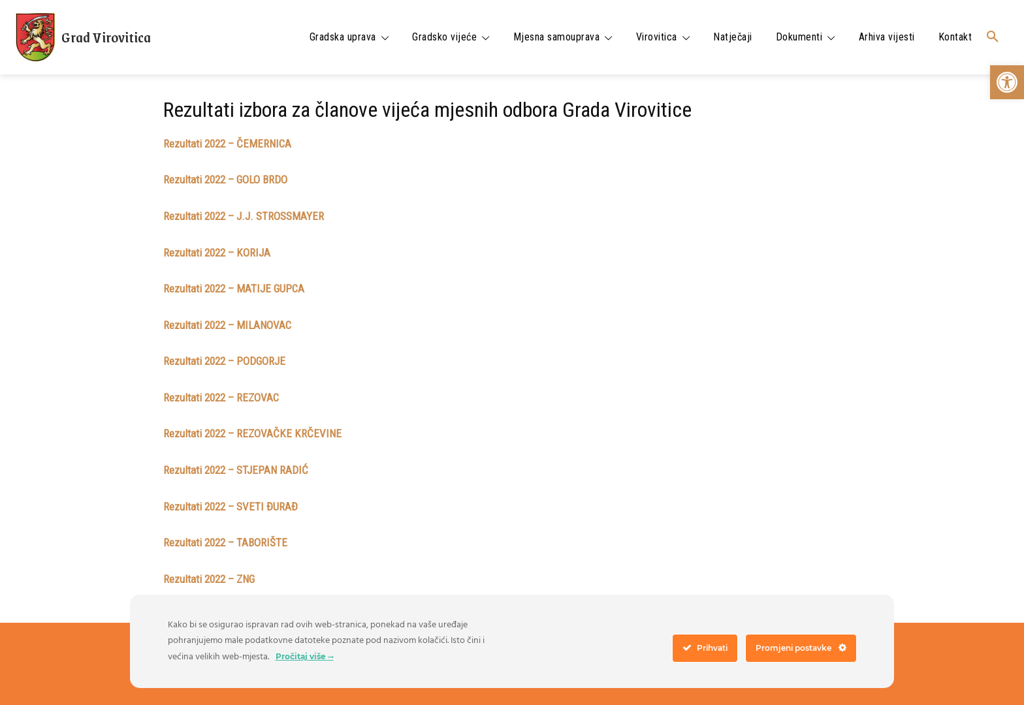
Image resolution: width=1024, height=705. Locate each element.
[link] (1007, 82)
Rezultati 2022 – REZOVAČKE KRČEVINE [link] (252, 433)
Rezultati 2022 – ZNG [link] (209, 579)
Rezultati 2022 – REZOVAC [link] (221, 397)
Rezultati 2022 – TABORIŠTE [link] (225, 542)
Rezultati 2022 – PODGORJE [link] (224, 361)
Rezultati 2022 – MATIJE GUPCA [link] (233, 288)
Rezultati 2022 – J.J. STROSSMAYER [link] (243, 216)
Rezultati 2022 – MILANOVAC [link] (227, 325)
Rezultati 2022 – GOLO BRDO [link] (225, 179)
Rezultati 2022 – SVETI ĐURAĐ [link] (230, 506)
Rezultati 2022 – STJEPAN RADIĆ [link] (235, 470)
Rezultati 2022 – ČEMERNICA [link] (227, 143)
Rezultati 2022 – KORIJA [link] (216, 252)
